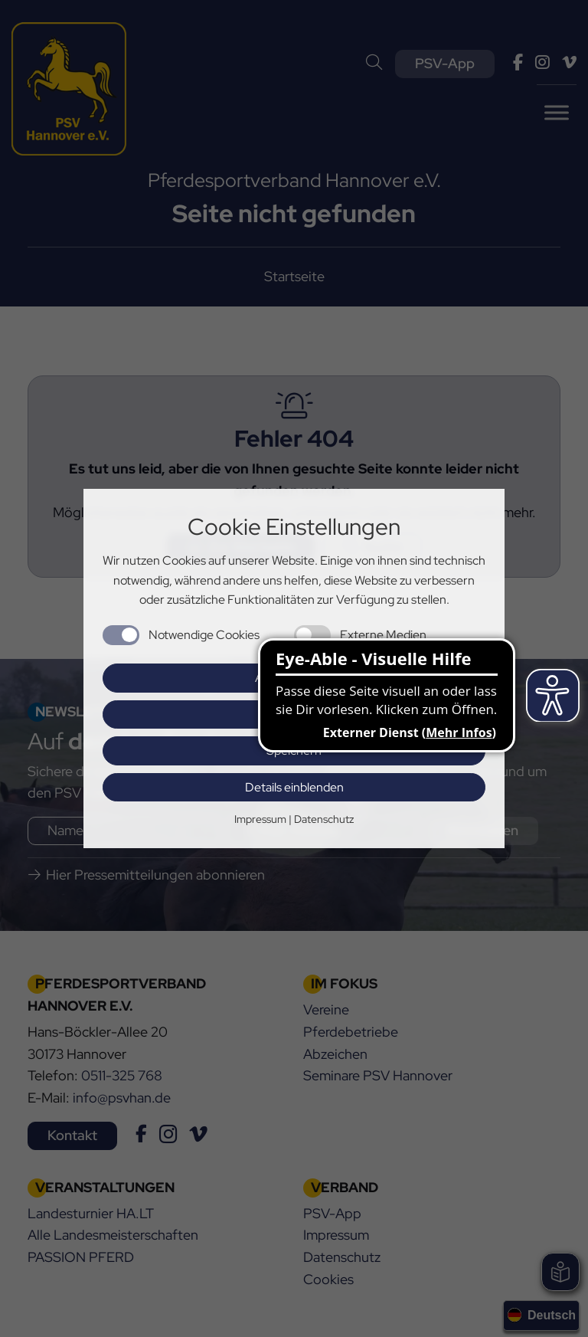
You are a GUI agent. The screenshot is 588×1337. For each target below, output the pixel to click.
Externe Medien (383, 635)
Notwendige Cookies (204, 635)
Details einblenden (294, 787)
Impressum (260, 819)
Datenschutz (324, 819)
